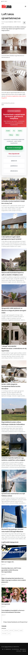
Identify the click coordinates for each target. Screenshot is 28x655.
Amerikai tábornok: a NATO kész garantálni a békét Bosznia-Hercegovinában (11, 570)
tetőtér (4, 633)
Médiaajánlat (23, 649)
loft (9, 633)
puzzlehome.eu (14, 165)
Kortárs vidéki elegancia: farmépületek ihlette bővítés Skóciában (10, 386)
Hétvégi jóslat (5, 604)
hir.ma (6, 646)
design (16, 630)
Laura (6, 21)
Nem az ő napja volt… (7, 562)
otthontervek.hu (14, 170)
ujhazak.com (14, 160)
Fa (2, 630)
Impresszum (8, 649)
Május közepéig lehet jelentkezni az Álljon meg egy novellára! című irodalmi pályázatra (13, 580)
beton (6, 630)
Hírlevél (24, 651)
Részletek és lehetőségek (14, 147)
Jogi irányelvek (15, 649)
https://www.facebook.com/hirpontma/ (15, 622)
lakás (21, 630)
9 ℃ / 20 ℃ (4, 1)
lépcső (11, 630)
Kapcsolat (18, 651)
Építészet (11, 21)
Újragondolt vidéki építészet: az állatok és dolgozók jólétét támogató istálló (13, 310)
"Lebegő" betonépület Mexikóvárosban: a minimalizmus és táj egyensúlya (13, 348)
